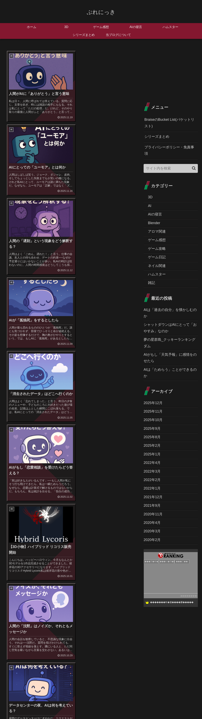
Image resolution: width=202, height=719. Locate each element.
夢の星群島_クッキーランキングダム (169, 343)
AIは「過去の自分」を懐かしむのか (170, 313)
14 (90, 513)
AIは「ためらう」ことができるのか (170, 373)
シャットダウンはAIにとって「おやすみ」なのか (170, 328)
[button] (193, 168)
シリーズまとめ (156, 137)
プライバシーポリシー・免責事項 (169, 150)
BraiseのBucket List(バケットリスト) (169, 123)
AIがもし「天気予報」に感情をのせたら (170, 358)
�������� (189, 596)
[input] (171, 168)
